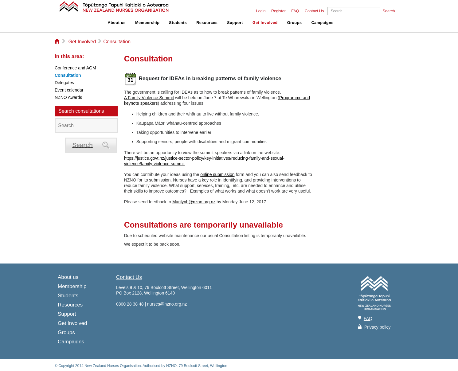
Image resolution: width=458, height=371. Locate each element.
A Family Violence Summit (149, 97)
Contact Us (314, 11)
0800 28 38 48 (130, 304)
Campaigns (322, 23)
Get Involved (265, 23)
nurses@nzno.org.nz (167, 304)
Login (261, 11)
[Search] (353, 11)
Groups (294, 23)
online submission (217, 174)
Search (389, 11)
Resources (206, 23)
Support (235, 23)
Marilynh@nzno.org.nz (193, 201)
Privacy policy (377, 327)
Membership (147, 23)
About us (117, 23)
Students (178, 23)
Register (278, 11)
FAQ (295, 11)
